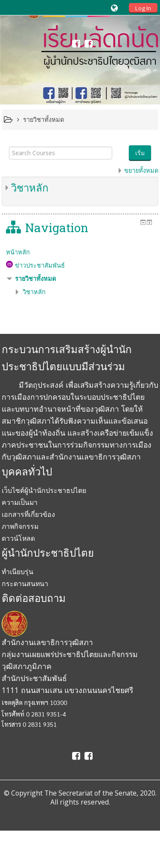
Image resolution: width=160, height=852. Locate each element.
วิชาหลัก (30, 188)
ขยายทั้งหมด (141, 170)
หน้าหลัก (18, 252)
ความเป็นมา (20, 502)
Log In (143, 8)
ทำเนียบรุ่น (17, 571)
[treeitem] (80, 252)
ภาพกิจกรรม (20, 526)
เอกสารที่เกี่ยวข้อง (28, 514)
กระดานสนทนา (25, 583)
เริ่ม (140, 153)
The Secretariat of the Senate (90, 793)
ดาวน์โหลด (18, 538)
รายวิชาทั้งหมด (35, 278)
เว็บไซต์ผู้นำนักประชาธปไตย (44, 490)
